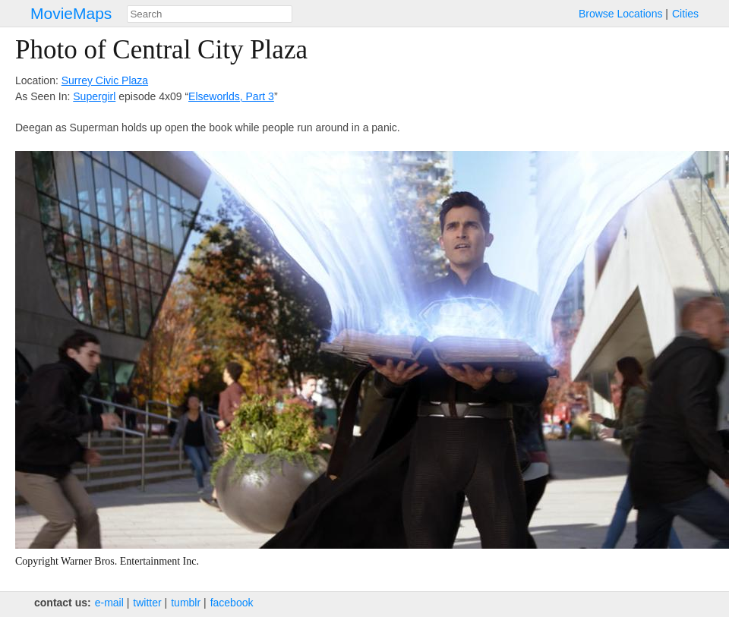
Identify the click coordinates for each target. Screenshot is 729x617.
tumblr (185, 603)
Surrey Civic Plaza (105, 80)
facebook (232, 603)
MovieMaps (71, 13)
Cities (685, 14)
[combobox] (209, 14)
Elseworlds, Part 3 (231, 96)
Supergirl (94, 96)
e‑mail (109, 603)
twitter (147, 603)
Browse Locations (621, 14)
